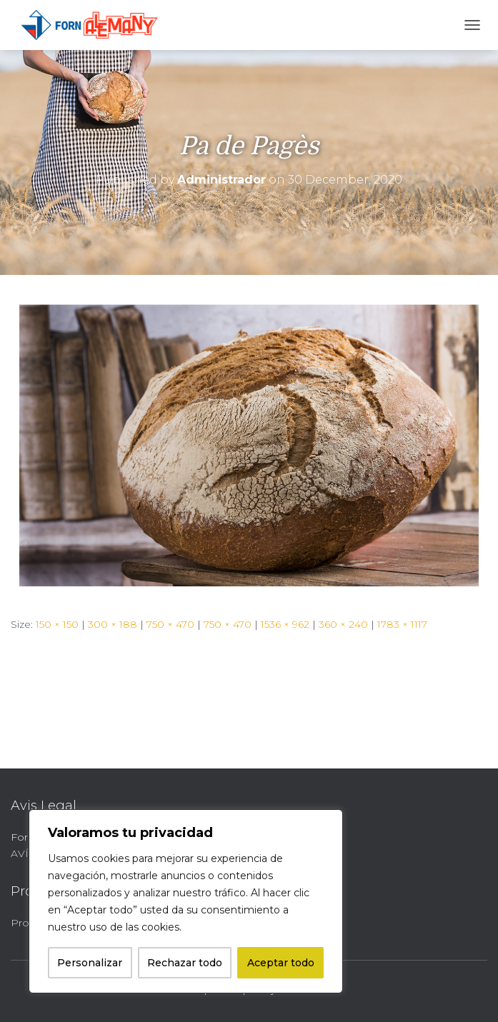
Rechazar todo (184, 962)
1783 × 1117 (402, 624)
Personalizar (89, 962)
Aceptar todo (280, 962)
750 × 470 (170, 624)
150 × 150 (57, 624)
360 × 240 (343, 624)
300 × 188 (112, 624)
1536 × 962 (285, 624)
